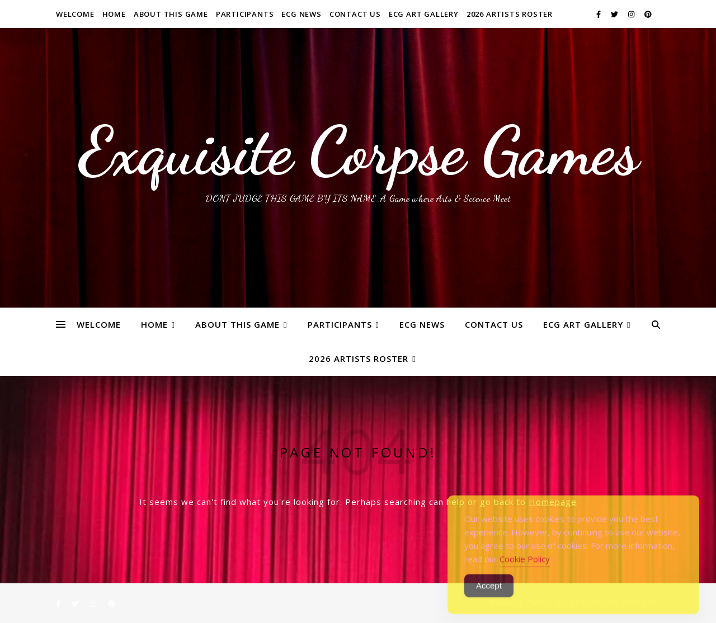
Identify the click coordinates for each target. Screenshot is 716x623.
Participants (245, 14)
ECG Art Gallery (424, 14)
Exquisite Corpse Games (358, 151)
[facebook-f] (599, 14)
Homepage (553, 501)
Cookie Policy (525, 572)
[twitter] (615, 14)
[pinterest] (648, 14)
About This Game (171, 14)
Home (114, 14)
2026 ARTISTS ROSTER (510, 14)
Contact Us (355, 14)
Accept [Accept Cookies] (489, 599)
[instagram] (632, 14)
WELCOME (75, 14)
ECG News (301, 14)
